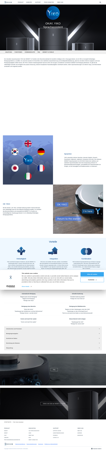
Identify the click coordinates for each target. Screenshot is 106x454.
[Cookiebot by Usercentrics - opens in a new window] (10, 451)
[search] (100, 2)
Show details (25, 450)
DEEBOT (6, 432)
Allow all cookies (92, 438)
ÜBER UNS (79, 432)
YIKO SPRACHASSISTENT (34, 432)
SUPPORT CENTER (57, 432)
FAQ (39, 52)
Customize (92, 444)
